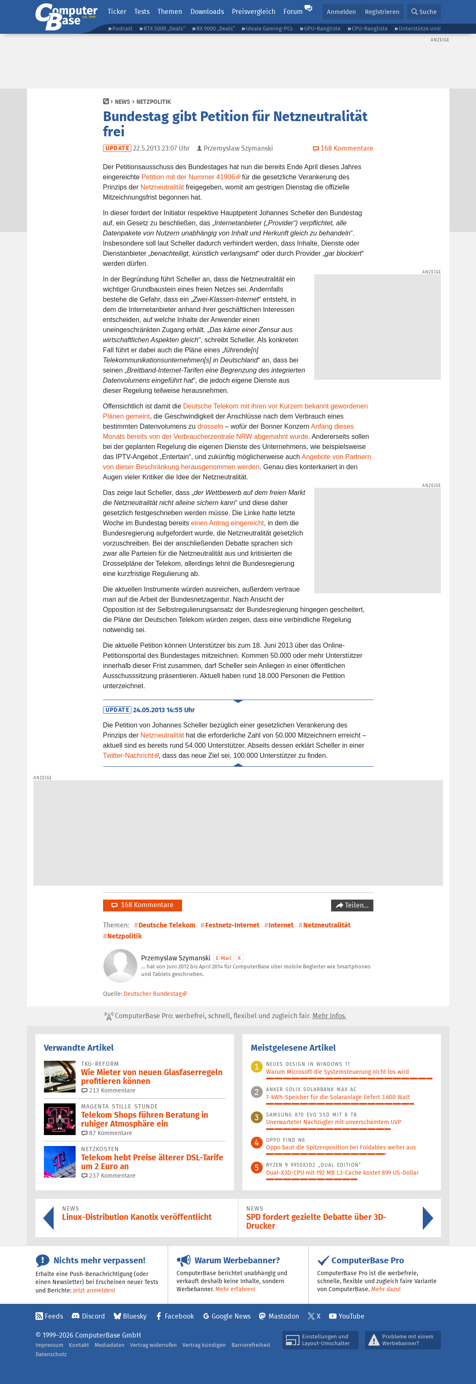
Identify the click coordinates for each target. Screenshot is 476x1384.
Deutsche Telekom (167, 925)
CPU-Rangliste (370, 28)
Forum (293, 11)
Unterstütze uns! (420, 28)
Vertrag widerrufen (153, 1345)
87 (107, 1133)
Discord (93, 1316)
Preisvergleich (253, 11)
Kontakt (79, 1345)
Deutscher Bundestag (153, 993)
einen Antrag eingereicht (227, 523)
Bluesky (135, 1316)
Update (117, 148)
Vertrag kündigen (204, 1345)
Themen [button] (170, 11)
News (122, 101)
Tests (142, 11)
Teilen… (356, 905)
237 (109, 1175)
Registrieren (382, 11)
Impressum (49, 1345)
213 (109, 1090)
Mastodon (284, 1316)
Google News (231, 1316)
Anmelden (341, 11)
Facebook (179, 1316)
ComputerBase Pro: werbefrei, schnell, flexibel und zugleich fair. (225, 1016)
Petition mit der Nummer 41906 (188, 177)
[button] (424, 12)
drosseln (210, 426)
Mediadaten (110, 1345)
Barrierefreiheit (250, 1345)
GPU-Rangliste (322, 28)
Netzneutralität (162, 187)
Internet (281, 925)
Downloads (207, 11)
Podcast (122, 28)
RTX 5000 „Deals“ (164, 28)
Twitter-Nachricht (128, 755)
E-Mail (223, 958)
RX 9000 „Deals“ (215, 28)
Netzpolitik (153, 101)
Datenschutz (51, 1354)
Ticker (117, 11)
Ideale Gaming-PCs (269, 28)
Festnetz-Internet (232, 925)
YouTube (351, 1316)
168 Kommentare (143, 905)
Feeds (54, 1316)
